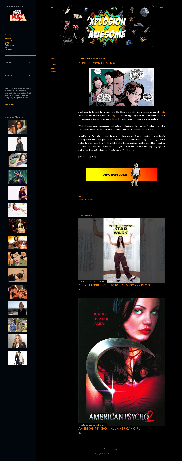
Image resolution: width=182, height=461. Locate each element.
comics (53, 71)
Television (9, 45)
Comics (8, 47)
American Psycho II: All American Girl (109, 428)
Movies (8, 38)
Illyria (162, 112)
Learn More (9, 104)
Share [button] (53, 58)
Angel (113, 115)
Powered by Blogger (109, 448)
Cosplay (8, 49)
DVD (7, 43)
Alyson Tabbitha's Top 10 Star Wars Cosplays (114, 285)
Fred (123, 115)
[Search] (163, 8)
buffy (53, 68)
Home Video (10, 41)
